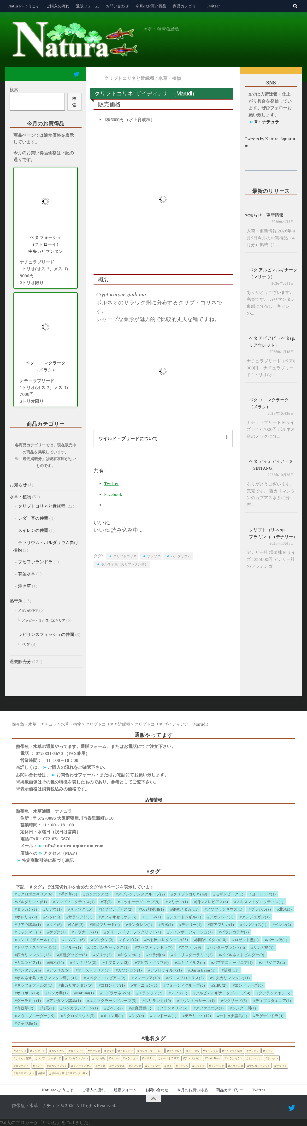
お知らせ (18, 484)
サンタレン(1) (140, 924)
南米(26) (56, 962)
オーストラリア (169, 1058)
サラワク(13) (81, 909)
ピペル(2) (114, 1008)
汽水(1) (166, 924)
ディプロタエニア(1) (273, 1000)
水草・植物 (169, 78)
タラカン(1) (27, 909)
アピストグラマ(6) (153, 962)
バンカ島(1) (57, 993)
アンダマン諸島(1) (65, 1000)
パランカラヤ (234, 1058)
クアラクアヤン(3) (274, 993)
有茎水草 (26, 573)
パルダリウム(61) (32, 901)
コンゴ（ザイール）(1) (36, 939)
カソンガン (58, 1051)
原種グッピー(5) (73, 954)
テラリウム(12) (198, 1015)
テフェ (269, 1051)
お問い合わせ (117, 6)
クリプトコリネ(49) (190, 894)
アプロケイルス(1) (166, 970)
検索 (14, 89)
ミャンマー (153, 1065)
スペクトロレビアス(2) (105, 977)
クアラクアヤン (82, 1065)
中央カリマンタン (259, 1065)
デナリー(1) (191, 924)
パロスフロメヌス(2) (186, 977)
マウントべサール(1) (197, 1000)
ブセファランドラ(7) (154, 947)
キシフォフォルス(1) (34, 985)
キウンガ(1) (130, 954)
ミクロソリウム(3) (78, 1015)
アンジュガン (193, 1058)
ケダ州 (110, 1051)
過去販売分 (20, 661)
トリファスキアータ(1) (36, 947)
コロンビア (126, 1051)
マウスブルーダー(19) (35, 1015)
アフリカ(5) (59, 970)
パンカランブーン (77, 1058)
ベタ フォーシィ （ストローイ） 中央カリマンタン (45, 244)
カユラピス (77, 1051)
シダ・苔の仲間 (33, 518)
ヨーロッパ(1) (264, 894)
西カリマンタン (25, 1073)
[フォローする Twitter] (76, 74)
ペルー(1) (73, 947)
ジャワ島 (193, 1051)
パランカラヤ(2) (235, 932)
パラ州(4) (156, 954)
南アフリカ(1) (222, 924)
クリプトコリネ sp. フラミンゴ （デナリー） (273, 533)
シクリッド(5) (235, 1000)
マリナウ (149, 1058)
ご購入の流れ (57, 6)
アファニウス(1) (210, 1008)
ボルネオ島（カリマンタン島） (124, 564)
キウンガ (95, 1051)
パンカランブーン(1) (80, 1008)
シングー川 (38, 1051)
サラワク (153, 556)
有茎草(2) (25, 1008)
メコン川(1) (113, 1015)
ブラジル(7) (261, 909)
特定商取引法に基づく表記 (48, 860)
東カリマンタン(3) (76, 985)
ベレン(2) (283, 924)
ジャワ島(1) (27, 1023)
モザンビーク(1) (229, 894)
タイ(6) (55, 924)
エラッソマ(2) (150, 993)
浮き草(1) (69, 894)
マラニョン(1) (145, 985)
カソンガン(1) (130, 970)
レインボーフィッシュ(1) (191, 932)
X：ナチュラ (266, 121)
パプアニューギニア (49, 1058)
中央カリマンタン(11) (231, 977)
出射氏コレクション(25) (167, 939)
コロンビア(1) (113, 985)
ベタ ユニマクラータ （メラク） (45, 366)
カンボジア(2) (97, 894)
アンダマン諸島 (233, 1051)
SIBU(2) (219, 985)
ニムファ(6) (75, 939)
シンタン (273, 1058)
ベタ (26, 644)
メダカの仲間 (28, 610)
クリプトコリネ (125, 556)
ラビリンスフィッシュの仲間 (46, 634)
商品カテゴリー (186, 6)
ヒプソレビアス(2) (116, 909)
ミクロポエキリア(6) (34, 894)
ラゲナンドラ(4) (269, 1015)
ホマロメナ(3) (117, 962)
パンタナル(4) (29, 970)
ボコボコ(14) (28, 993)
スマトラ (199, 1065)
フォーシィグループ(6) (185, 985)
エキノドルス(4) (191, 962)
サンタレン (175, 1051)
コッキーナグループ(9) (139, 901)
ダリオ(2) (103, 954)
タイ (169, 1065)
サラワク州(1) (80, 916)
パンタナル (118, 1065)
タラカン (253, 1051)
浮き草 (24, 586)
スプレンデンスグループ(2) (141, 894)
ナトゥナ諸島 (23, 1058)
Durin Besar (214, 1058)
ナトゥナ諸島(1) (233, 1015)
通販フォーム (87, 6)
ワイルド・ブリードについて (128, 438)
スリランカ (236, 1065)
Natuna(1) (85, 993)
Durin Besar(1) (202, 970)
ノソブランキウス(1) (224, 909)
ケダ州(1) (57, 932)
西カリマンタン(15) (34, 954)
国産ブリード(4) (106, 924)
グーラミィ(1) (29, 1000)
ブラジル (183, 1065)
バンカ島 (99, 1058)
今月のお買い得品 (151, 6)
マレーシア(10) (147, 977)
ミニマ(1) (153, 916)
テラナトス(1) (86, 932)
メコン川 (21, 1051)
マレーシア (217, 1065)
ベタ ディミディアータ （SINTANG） (271, 464)
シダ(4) (137, 1015)
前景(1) (47, 1008)
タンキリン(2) (84, 962)
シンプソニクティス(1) (74, 901)
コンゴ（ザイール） (151, 1051)
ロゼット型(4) (247, 939)
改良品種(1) (141, 1008)
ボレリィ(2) (27, 916)
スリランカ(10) (158, 1000)
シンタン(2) (103, 939)
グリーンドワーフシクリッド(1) (133, 932)
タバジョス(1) (254, 924)
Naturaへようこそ (24, 6)
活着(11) (231, 970)
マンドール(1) (164, 1015)
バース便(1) (277, 939)
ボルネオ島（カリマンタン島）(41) (47, 977)
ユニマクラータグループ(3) (112, 1000)
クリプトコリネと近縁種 (129, 78)
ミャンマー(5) (29, 932)
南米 (42, 1073)
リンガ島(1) (263, 947)
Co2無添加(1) (152, 909)
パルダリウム (181, 556)
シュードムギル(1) (185, 916)
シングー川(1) (244, 1008)
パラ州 (102, 1065)
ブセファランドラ (35, 561)
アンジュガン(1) (256, 916)
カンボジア (22, 1065)
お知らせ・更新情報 (264, 215)
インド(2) (130, 939)
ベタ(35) (52, 916)
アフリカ (136, 1065)
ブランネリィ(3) (173, 1008)
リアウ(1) (53, 909)
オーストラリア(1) (93, 970)
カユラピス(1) (29, 962)
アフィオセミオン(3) (118, 916)
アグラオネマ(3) (116, 993)
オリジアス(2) (273, 962)
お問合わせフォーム (75, 774)
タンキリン (255, 1058)
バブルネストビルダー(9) (242, 954)
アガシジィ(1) (221, 916)
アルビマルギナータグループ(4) (222, 993)
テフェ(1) (179, 993)
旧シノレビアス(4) (212, 901)
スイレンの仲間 (33, 530)
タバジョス (211, 1051)
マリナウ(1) (178, 901)
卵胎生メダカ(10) (211, 939)
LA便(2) (76, 924)
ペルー (115, 1058)
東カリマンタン (58, 1065)
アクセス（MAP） (61, 853)
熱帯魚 (16, 601)
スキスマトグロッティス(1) (259, 901)
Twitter (213, 6)
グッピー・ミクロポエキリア (43, 620)
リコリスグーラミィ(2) (193, 954)
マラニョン (131, 1058)
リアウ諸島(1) (29, 924)
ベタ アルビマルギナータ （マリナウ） (273, 273)
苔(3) (107, 901)
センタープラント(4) (227, 947)
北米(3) (285, 909)
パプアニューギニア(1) (233, 962)
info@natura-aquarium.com (73, 845)
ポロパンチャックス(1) (109, 947)
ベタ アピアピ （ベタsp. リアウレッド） (272, 341)
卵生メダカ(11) (185, 909)
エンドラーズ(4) (249, 985)
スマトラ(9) (191, 947)
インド (39, 1065)
